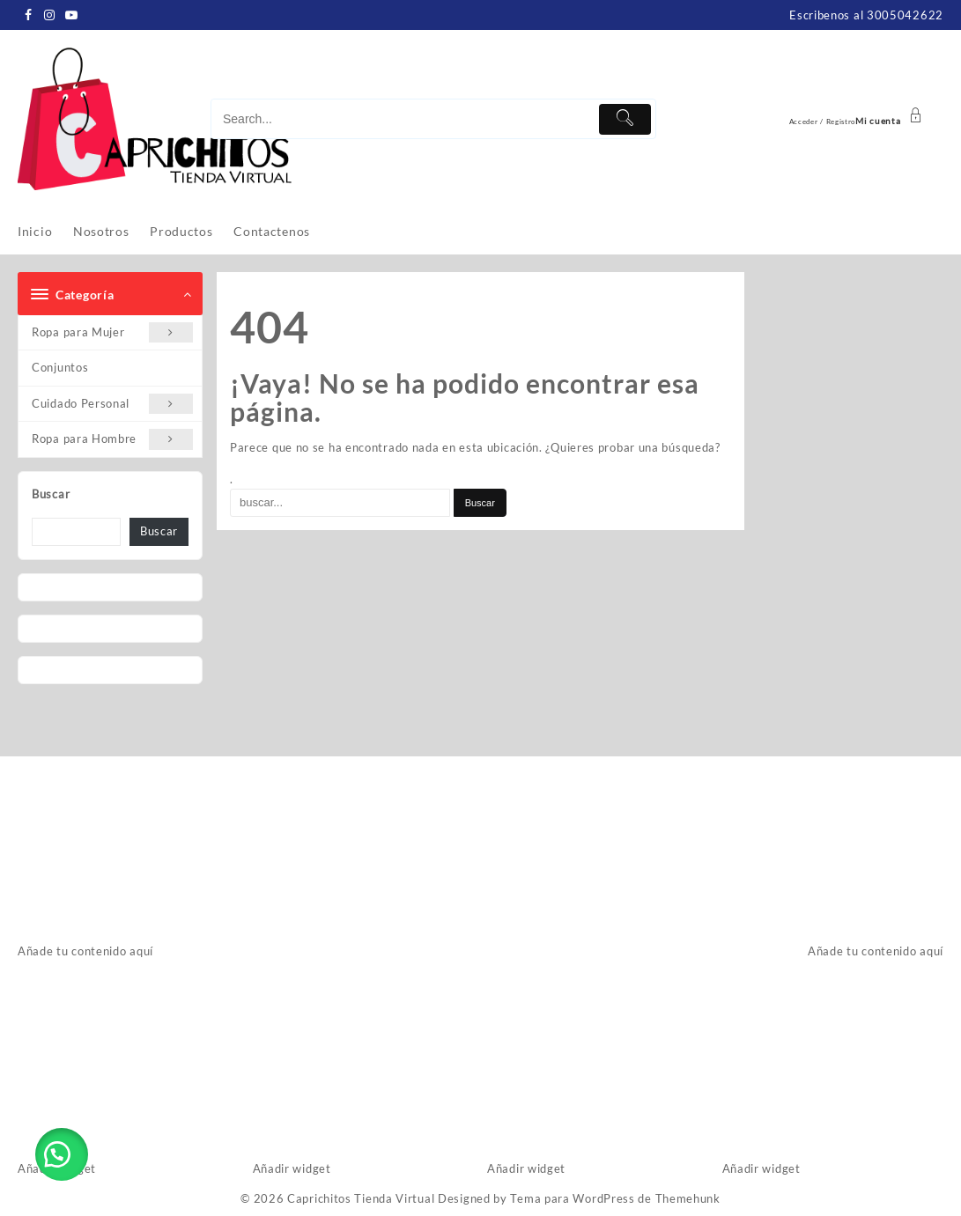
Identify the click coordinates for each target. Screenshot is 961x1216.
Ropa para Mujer (112, 332)
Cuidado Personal (112, 404)
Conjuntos (60, 367)
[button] (61, 1154)
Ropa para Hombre (112, 439)
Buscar (51, 494)
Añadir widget (292, 1168)
